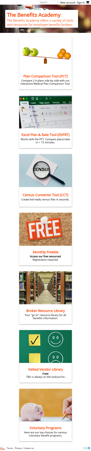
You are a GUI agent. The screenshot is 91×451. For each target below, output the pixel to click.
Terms (10, 448)
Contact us (28, 448)
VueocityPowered (87, 448)
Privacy (18, 448)
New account (67, 2)
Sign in (81, 2)
